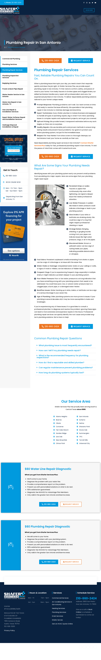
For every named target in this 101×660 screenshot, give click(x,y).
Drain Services (57, 616)
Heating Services (58, 608)
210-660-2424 (16, 3)
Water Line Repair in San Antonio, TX (11, 103)
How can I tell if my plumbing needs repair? (60, 350)
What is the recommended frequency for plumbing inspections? (62, 356)
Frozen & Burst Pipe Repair (12, 89)
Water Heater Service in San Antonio (13, 95)
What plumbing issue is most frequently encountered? (65, 345)
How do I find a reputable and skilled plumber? (61, 362)
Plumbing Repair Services (12, 70)
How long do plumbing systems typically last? (61, 372)
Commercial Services (60, 598)
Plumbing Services (9, 64)
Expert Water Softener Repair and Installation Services (13, 118)
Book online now (13, 182)
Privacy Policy (9, 630)
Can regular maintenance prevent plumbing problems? (66, 367)
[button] (11, 182)
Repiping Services (9, 83)
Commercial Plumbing (11, 59)
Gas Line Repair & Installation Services (10, 111)
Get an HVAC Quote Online (62, 624)
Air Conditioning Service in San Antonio (62, 603)
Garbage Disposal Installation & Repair (10, 126)
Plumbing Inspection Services (10, 77)
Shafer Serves (57, 620)
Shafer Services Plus (23, 647)
